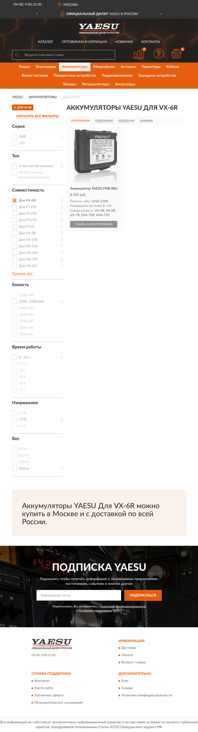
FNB (22, 136)
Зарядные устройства (157, 75)
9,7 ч (22, 364)
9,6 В (22, 426)
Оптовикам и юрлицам (84, 42)
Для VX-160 (28, 253)
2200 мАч (26, 328)
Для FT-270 (28, 220)
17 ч (22, 390)
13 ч (22, 377)
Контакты (150, 42)
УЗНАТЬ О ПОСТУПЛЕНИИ (93, 224)
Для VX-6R (27, 200)
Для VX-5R (27, 233)
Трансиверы (46, 67)
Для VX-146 (28, 239)
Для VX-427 (28, 266)
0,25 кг (24, 462)
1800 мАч (26, 314)
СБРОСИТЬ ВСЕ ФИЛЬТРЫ (37, 116)
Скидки (127, 688)
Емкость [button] (20, 285)
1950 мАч (26, 321)
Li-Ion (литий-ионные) (36, 166)
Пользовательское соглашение (58, 702)
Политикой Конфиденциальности (123, 606)
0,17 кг (24, 455)
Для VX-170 (28, 259)
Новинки (124, 42)
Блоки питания (35, 75)
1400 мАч (26, 308)
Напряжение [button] (25, 403)
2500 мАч (26, 334)
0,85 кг (24, 468)
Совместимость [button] (28, 190)
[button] (158, 54)
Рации (24, 67)
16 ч (22, 383)
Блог (125, 681)
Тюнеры (69, 84)
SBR (22, 143)
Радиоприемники (117, 75)
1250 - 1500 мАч (31, 301)
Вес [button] (16, 439)
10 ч (22, 370)
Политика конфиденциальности (146, 695)
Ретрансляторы (95, 84)
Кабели (172, 67)
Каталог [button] (45, 42)
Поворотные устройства (75, 75)
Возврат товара (133, 662)
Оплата (127, 655)
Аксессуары (125, 84)
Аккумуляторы (75, 67)
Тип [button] (15, 156)
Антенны (128, 67)
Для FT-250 (28, 213)
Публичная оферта (49, 695)
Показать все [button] (22, 273)
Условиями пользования (95, 610)
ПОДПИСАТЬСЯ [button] (143, 595)
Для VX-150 (28, 246)
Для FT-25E (28, 207)
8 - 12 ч (24, 357)
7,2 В (22, 413)
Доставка (128, 648)
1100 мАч (26, 295)
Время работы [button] (26, 347)
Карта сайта (43, 688)
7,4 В (22, 419)
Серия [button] (18, 126)
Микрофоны (104, 67)
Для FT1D (26, 226)
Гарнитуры (151, 67)
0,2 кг (23, 449)
